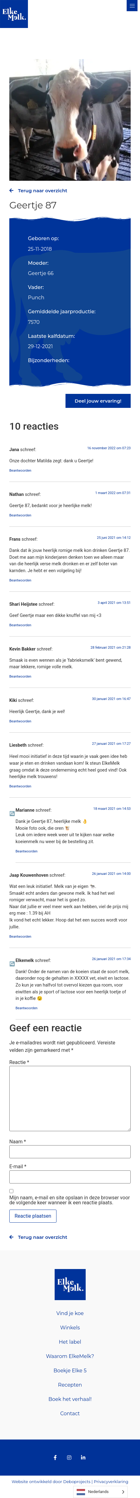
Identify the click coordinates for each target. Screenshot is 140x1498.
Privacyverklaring (111, 1481)
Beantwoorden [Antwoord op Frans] (20, 580)
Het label (70, 1342)
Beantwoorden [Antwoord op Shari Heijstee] (20, 625)
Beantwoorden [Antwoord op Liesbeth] (20, 786)
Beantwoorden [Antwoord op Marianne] (27, 851)
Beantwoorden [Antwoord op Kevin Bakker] (20, 676)
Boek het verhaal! (70, 1399)
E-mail (17, 1166)
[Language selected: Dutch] (100, 1492)
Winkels (70, 1328)
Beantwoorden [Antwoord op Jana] (20, 471)
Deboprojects (76, 1481)
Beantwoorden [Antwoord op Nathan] (20, 515)
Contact (70, 1413)
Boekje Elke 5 (69, 1371)
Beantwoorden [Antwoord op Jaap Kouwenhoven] (20, 937)
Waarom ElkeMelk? (70, 1356)
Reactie (19, 1062)
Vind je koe (70, 1313)
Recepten (70, 1385)
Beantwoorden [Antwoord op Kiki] (20, 721)
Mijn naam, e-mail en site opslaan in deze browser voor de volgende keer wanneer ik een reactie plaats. (69, 1200)
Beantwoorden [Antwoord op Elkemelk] (27, 1008)
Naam (17, 1141)
